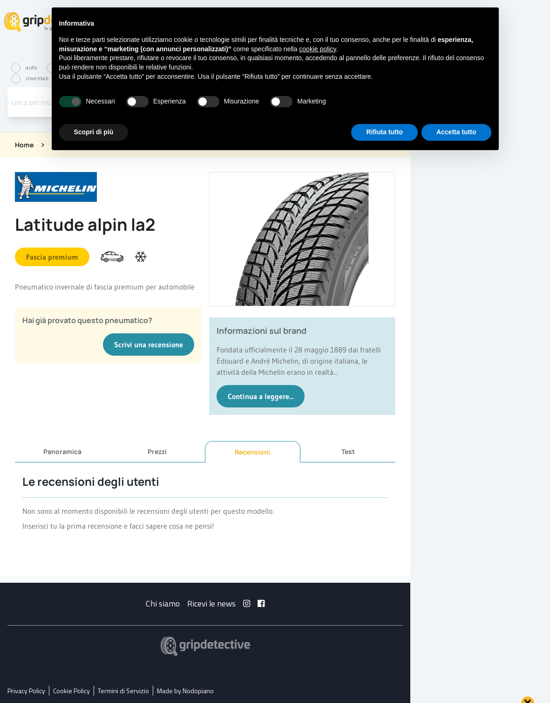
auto (25, 68)
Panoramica (62, 451)
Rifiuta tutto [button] (384, 132)
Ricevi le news (211, 603)
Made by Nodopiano (185, 691)
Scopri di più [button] (94, 132)
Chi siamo (163, 603)
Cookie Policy (71, 691)
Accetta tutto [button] (456, 132)
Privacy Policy (26, 691)
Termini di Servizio (123, 691)
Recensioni (252, 452)
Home (24, 144)
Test (348, 451)
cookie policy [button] (317, 49)
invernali (30, 78)
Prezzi (157, 451)
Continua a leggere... (260, 396)
